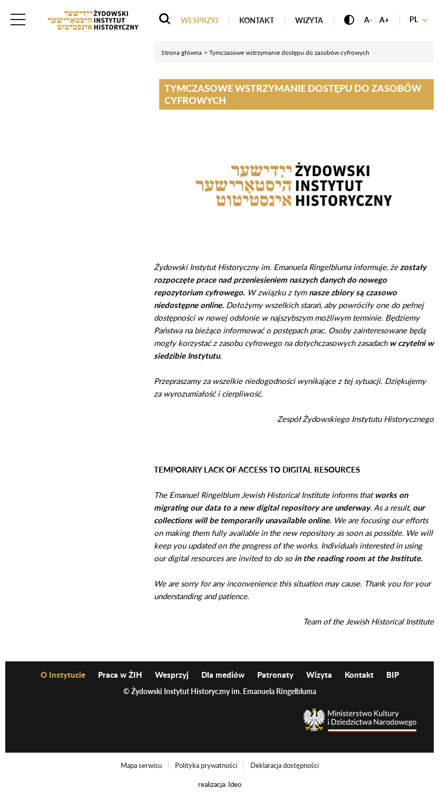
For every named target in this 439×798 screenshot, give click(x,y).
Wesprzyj (199, 20)
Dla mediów (223, 674)
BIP (392, 674)
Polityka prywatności (206, 765)
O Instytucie (63, 674)
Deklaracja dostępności (284, 765)
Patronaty (275, 674)
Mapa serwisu (141, 765)
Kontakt (256, 20)
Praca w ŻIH (120, 674)
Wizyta (309, 20)
